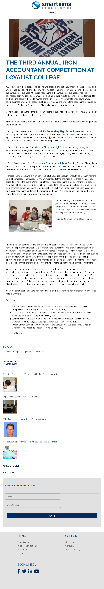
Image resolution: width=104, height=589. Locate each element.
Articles (8, 472)
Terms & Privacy (72, 549)
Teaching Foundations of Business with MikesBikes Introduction (31, 374)
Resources (22, 549)
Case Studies (11, 466)
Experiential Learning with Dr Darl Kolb (20, 397)
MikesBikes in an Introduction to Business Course (24, 419)
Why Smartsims (24, 542)
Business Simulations (27, 546)
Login (20, 553)
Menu (52, 12)
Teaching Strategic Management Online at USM (24, 352)
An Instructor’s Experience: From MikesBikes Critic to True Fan (30, 442)
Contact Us (70, 546)
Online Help (70, 542)
